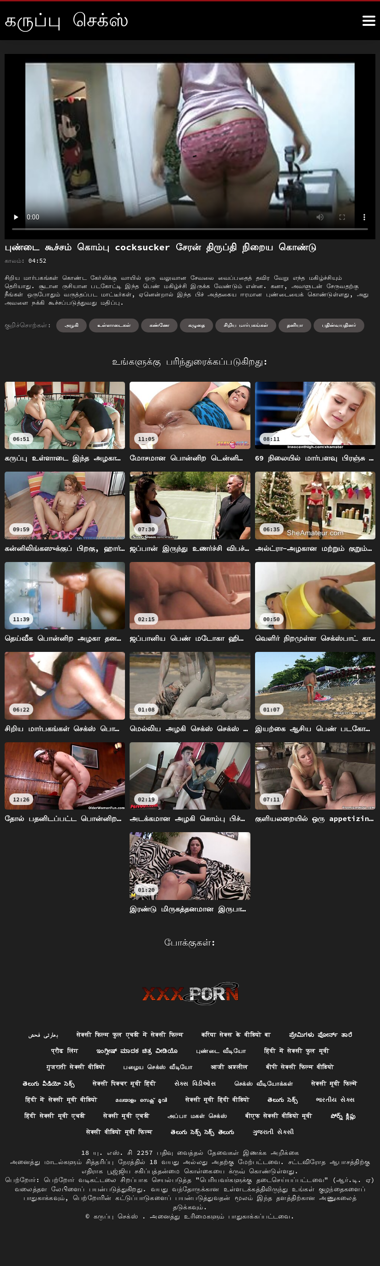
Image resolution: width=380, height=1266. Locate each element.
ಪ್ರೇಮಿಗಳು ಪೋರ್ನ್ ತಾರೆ (330, 1035)
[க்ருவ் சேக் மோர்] (368, 21)
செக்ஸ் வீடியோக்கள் (303, 1086)
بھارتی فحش (31, 1035)
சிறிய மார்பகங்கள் (246, 325)
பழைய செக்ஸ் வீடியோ (155, 1069)
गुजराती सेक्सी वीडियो (67, 1069)
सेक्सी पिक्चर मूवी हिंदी (155, 1086)
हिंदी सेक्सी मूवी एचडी (170, 1120)
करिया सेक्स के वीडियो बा (238, 1035)
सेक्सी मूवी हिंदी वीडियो (311, 1103)
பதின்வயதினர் (339, 325)
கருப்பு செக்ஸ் (118, 1238)
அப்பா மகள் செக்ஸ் (322, 1120)
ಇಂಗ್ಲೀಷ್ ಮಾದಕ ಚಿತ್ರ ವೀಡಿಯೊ (133, 1052)
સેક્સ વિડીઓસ (231, 1086)
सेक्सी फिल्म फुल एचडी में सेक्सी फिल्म (124, 1035)
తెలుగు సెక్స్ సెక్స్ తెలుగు (305, 1137)
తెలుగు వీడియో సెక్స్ (73, 1086)
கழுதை (196, 325)
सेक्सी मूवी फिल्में (58, 1103)
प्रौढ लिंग (55, 1052)
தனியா (295, 325)
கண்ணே (159, 325)
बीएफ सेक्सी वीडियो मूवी (76, 1137)
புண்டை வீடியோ (223, 1052)
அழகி (71, 325)
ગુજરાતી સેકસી (189, 1154)
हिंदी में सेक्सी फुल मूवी (304, 1052)
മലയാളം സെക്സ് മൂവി (229, 1103)
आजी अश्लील (231, 1069)
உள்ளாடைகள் (114, 325)
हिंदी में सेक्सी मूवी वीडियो (142, 1103)
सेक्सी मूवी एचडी (246, 1120)
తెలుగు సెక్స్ (43, 1120)
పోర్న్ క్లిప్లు (145, 1137)
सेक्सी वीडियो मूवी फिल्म (214, 1137)
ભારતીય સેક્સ (98, 1120)
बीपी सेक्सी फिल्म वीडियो (307, 1069)
